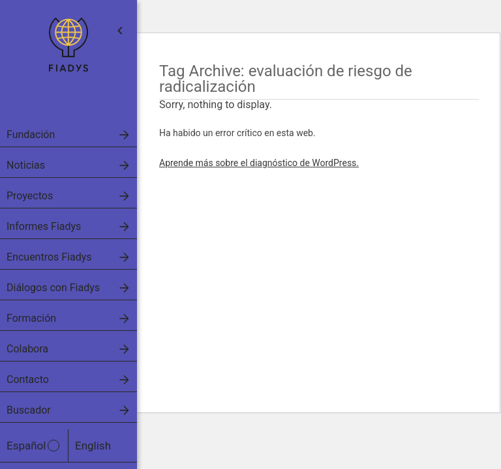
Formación (31, 318)
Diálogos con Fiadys (53, 287)
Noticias (26, 165)
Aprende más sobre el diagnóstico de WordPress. (259, 163)
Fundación (31, 134)
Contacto (28, 379)
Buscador (29, 410)
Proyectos (30, 196)
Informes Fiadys (44, 226)
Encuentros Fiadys (49, 257)
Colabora (27, 349)
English (93, 445)
